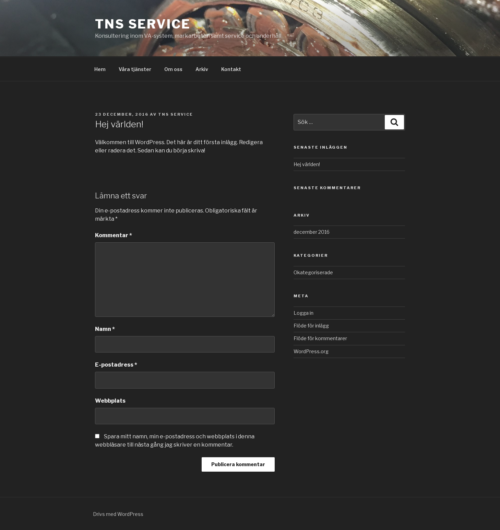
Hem (100, 69)
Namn (105, 329)
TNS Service (143, 24)
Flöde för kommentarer (320, 338)
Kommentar (113, 235)
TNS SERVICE (175, 114)
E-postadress (116, 364)
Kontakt (231, 69)
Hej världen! (307, 164)
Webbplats (110, 401)
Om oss (173, 69)
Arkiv (201, 69)
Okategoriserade (313, 272)
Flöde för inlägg (311, 326)
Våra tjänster (135, 69)
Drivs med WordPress (118, 514)
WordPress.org (311, 351)
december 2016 (312, 232)
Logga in (303, 313)
